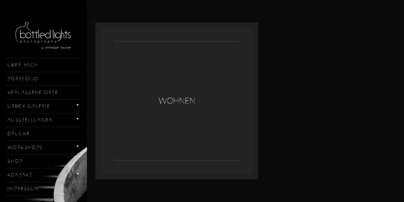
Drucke (19, 134)
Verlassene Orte (33, 92)
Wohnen (177, 101)
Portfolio (23, 79)
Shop (15, 161)
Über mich (23, 65)
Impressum (23, 189)
